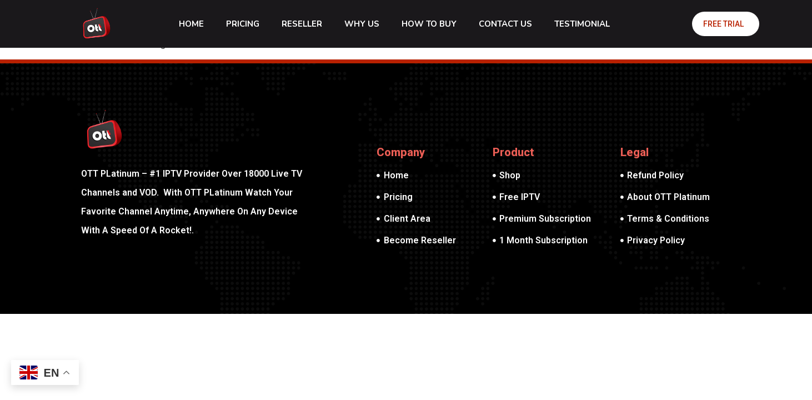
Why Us (361, 23)
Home (191, 23)
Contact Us (505, 23)
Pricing (242, 23)
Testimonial (582, 23)
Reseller (302, 23)
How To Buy (429, 23)
